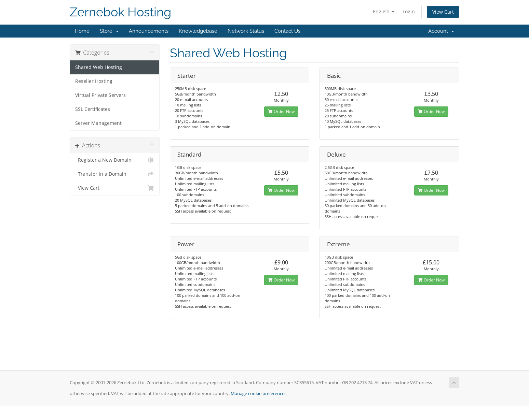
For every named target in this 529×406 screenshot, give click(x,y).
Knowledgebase (198, 31)
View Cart (443, 12)
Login (409, 11)
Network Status (246, 31)
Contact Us (287, 31)
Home (82, 31)
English (383, 11)
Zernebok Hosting (120, 12)
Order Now (281, 111)
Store (109, 31)
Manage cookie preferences (258, 393)
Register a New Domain (114, 160)
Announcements (148, 31)
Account (441, 31)
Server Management (98, 123)
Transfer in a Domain (114, 174)
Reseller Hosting (93, 81)
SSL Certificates (92, 109)
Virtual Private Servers (100, 95)
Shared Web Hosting (98, 67)
